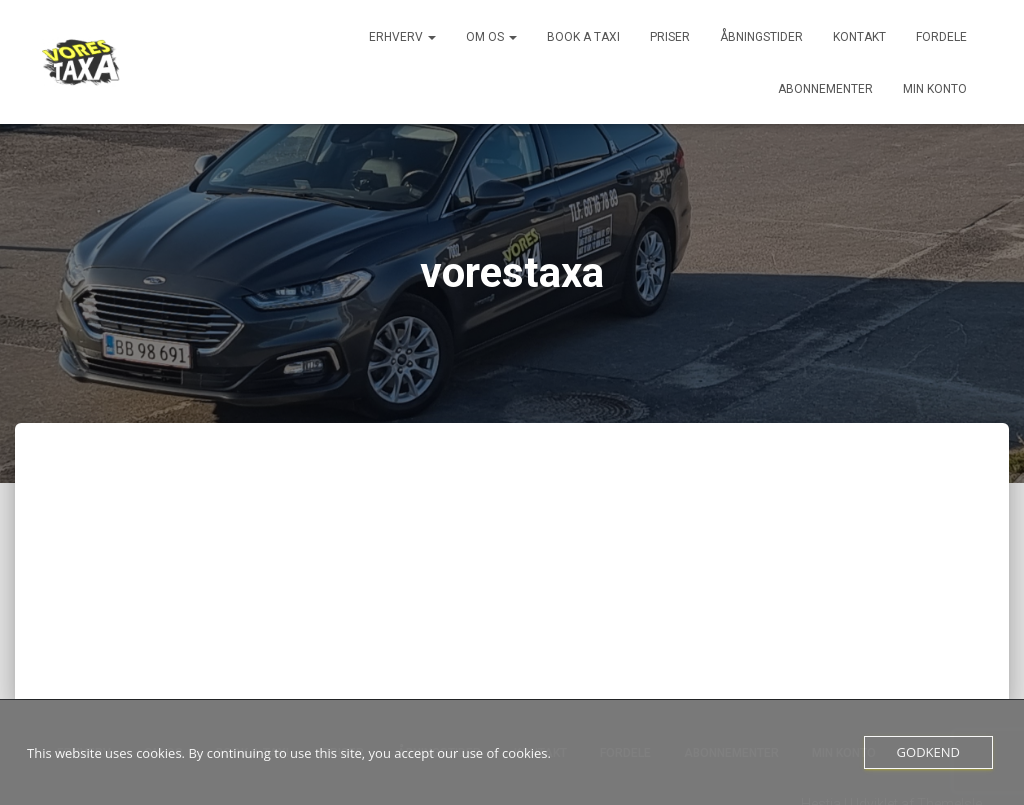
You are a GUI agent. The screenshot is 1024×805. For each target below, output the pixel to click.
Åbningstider (761, 37)
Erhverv (402, 37)
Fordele (941, 37)
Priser (670, 37)
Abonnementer (825, 89)
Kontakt (859, 37)
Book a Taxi (583, 37)
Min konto (935, 89)
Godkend (928, 752)
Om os (491, 37)
